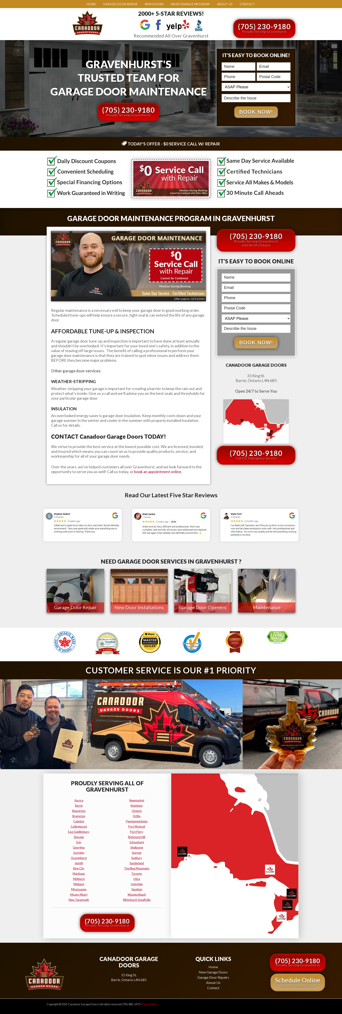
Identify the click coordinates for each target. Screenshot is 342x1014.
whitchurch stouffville (136, 899)
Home (91, 4)
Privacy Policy (149, 1004)
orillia (136, 816)
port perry (136, 831)
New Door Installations (139, 608)
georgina (79, 847)
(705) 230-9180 (264, 27)
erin (78, 842)
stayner (137, 852)
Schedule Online (297, 982)
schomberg (137, 842)
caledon (79, 821)
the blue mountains (136, 868)
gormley (78, 852)
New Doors (154, 4)
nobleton (137, 805)
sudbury (136, 857)
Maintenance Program (190, 4)
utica (136, 878)
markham (79, 873)
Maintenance (266, 608)
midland (79, 884)
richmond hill (136, 836)
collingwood (79, 826)
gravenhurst (79, 857)
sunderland (137, 863)
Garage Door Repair (120, 4)
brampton (78, 816)
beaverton (79, 810)
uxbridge (137, 884)
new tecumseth (79, 899)
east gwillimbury (78, 831)
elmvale (79, 836)
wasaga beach (137, 894)
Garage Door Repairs (213, 977)
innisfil (79, 863)
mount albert (78, 894)
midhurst (79, 878)
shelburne (136, 847)
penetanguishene (136, 821)
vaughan (136, 889)
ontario (137, 810)
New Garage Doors (213, 972)
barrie (79, 805)
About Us (225, 4)
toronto (136, 873)
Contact (247, 4)
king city (78, 868)
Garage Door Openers (202, 608)
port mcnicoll (136, 826)
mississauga (78, 889)
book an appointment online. (158, 472)
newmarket (136, 800)
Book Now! (256, 112)
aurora (78, 800)
